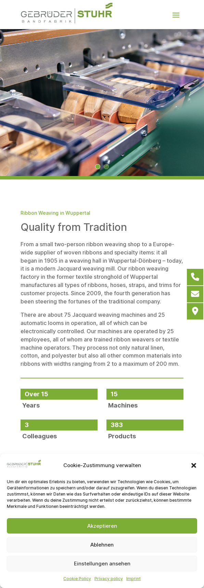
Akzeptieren (102, 526)
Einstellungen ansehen (102, 563)
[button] (193, 465)
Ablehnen (102, 544)
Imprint (133, 578)
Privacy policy (108, 578)
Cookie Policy (77, 578)
